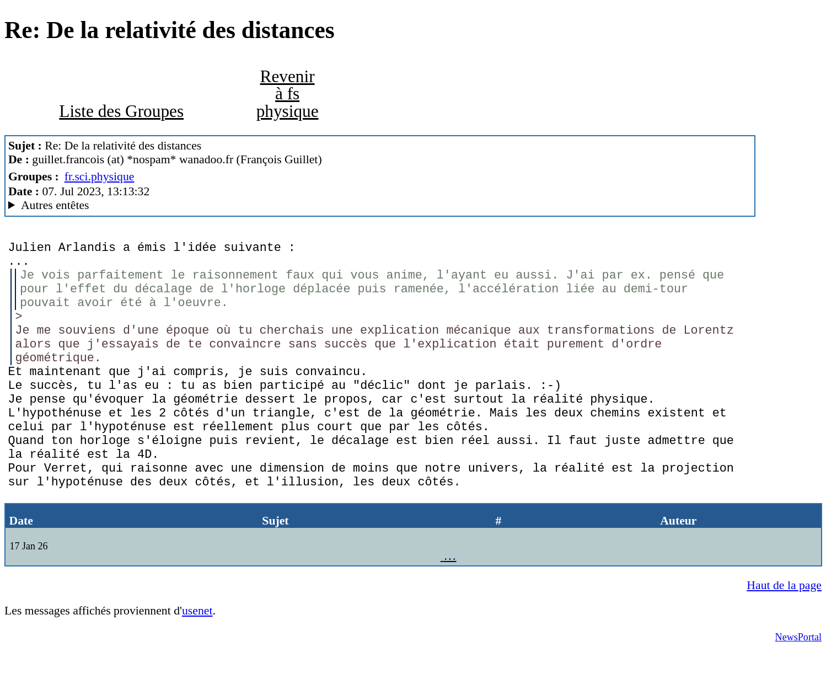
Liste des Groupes (121, 111)
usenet (197, 652)
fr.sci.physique (100, 176)
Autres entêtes (55, 205)
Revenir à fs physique (287, 94)
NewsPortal (798, 679)
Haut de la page (784, 627)
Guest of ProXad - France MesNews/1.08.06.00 (380, 205)
